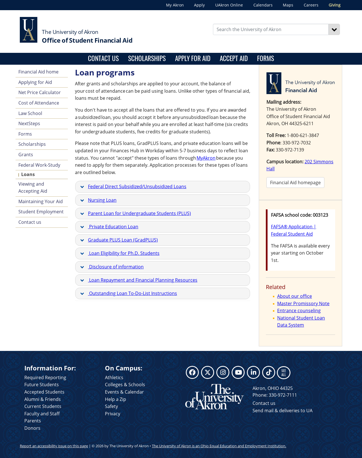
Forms (265, 58)
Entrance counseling (299, 310)
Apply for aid (192, 58)
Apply (199, 5)
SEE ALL (283, 372)
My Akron (175, 5)
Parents (32, 421)
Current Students (42, 406)
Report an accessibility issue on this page (54, 445)
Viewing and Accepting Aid (32, 187)
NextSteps (29, 123)
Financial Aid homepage (295, 182)
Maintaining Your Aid (40, 201)
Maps (288, 5)
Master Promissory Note (303, 303)
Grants (25, 154)
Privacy (112, 414)
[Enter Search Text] (271, 29)
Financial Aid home (38, 72)
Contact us (103, 58)
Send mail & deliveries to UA (283, 410)
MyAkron (206, 158)
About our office (294, 296)
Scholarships (147, 58)
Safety (111, 406)
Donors (32, 428)
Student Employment (41, 212)
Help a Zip (115, 399)
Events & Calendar (124, 392)
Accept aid (234, 58)
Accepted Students (44, 392)
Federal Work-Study (39, 165)
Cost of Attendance (38, 103)
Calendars (263, 5)
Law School (30, 113)
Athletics (114, 377)
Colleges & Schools (125, 384)
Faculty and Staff (42, 414)
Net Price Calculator (39, 92)
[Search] (334, 29)
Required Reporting (45, 377)
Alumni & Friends (42, 399)
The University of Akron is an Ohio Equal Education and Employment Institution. (219, 445)
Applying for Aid (35, 82)
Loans (28, 174)
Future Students (41, 384)
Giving (335, 5)
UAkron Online (229, 5)
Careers (311, 5)
